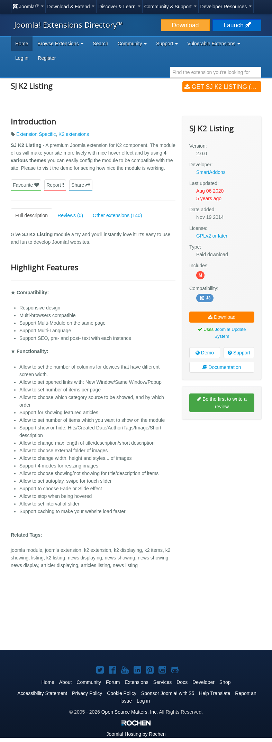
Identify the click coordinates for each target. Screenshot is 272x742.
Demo (205, 352)
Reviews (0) (70, 215)
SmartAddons (211, 172)
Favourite (26, 185)
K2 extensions (73, 134)
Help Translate (214, 693)
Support (239, 352)
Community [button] (132, 43)
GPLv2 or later (211, 236)
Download (185, 25)
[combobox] (215, 72)
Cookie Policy (121, 693)
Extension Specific (36, 134)
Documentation (221, 367)
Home (21, 43)
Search (100, 43)
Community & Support (170, 6)
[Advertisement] (221, 469)
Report (55, 185)
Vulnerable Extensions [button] (213, 43)
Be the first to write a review (222, 402)
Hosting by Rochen (135, 734)
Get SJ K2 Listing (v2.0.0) (222, 86)
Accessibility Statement (42, 693)
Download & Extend (71, 6)
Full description (31, 215)
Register (47, 58)
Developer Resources (226, 6)
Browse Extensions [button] (60, 43)
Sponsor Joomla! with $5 (167, 693)
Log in (21, 58)
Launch (237, 25)
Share (80, 185)
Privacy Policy (87, 693)
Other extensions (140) (117, 215)
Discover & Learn (119, 6)
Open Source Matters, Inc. (129, 712)
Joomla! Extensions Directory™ (68, 24)
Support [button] (167, 43)
